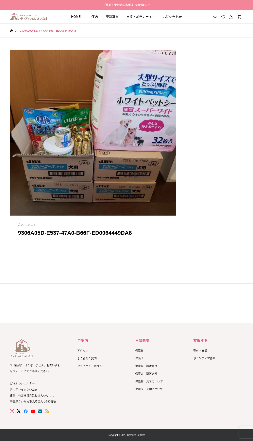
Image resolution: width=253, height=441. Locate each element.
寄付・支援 (200, 350)
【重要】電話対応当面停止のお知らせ (126, 5)
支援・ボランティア (140, 16)
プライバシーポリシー (91, 366)
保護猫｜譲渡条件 (146, 366)
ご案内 (93, 16)
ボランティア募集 (204, 358)
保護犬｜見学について (149, 389)
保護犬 (139, 358)
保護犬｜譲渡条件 (146, 373)
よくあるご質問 (87, 358)
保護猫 (139, 350)
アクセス (82, 350)
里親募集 (112, 16)
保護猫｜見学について (149, 381)
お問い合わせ (172, 16)
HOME (76, 16)
